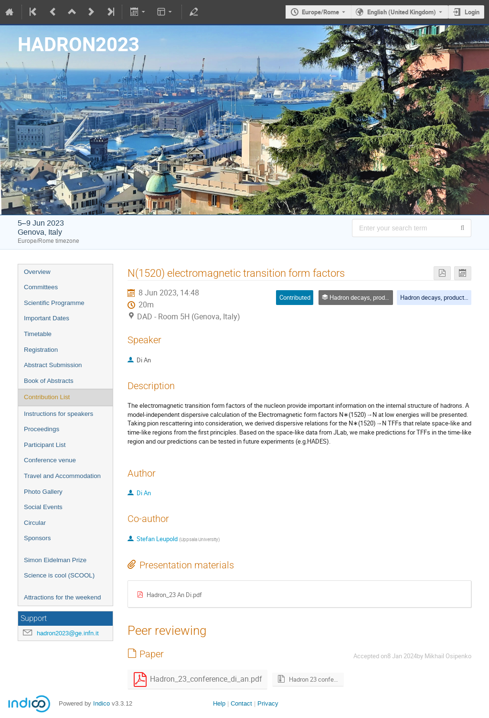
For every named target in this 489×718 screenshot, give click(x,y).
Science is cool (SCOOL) (59, 575)
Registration (41, 349)
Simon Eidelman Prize (55, 560)
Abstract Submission (53, 365)
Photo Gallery (43, 491)
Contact (241, 703)
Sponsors (37, 538)
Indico (101, 703)
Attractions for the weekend (62, 597)
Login (472, 12)
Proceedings (41, 429)
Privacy (267, 703)
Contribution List (47, 397)
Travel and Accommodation (62, 475)
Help (219, 703)
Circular (35, 522)
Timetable (38, 333)
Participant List (44, 444)
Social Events (43, 507)
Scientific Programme (54, 302)
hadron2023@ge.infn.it (68, 633)
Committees (41, 287)
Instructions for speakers (58, 413)
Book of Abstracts (49, 380)
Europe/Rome (320, 12)
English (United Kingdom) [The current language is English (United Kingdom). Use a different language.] (401, 12)
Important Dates (46, 318)
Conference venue (50, 460)
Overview (37, 271)
